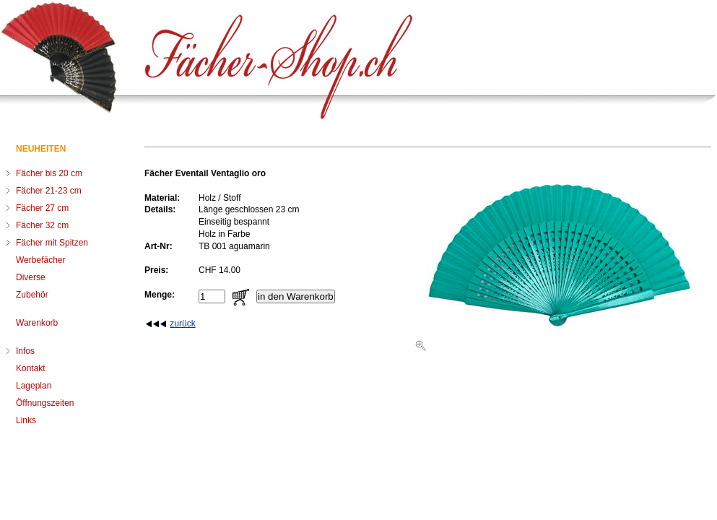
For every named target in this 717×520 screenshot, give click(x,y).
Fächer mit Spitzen (52, 243)
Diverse (30, 277)
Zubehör (32, 295)
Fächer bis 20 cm (49, 173)
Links (26, 420)
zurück (182, 323)
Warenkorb (37, 323)
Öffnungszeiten (45, 403)
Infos (25, 351)
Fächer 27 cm (42, 208)
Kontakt (30, 368)
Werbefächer (40, 260)
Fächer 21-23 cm (49, 191)
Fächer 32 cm (42, 225)
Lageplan (33, 386)
